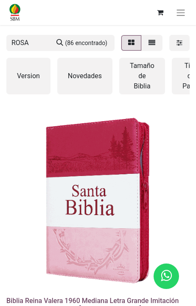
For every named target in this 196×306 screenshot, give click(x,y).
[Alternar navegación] (181, 12)
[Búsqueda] (82, 43)
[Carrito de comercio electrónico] (159, 12)
